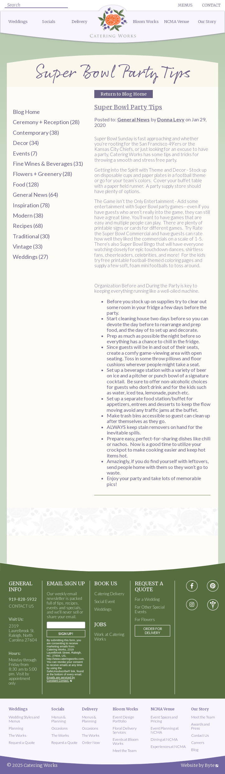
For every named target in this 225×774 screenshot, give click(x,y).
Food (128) (26, 184)
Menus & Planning (58, 719)
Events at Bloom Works (125, 741)
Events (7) (25, 153)
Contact (211, 5)
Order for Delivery (152, 631)
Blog (194, 750)
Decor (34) (26, 142)
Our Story (207, 21)
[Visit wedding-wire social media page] (212, 604)
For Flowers (145, 619)
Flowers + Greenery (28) (42, 173)
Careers (197, 742)
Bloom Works (146, 21)
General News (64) (35, 194)
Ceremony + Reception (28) (46, 122)
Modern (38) (28, 215)
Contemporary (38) (36, 132)
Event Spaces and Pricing (164, 719)
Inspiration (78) (31, 205)
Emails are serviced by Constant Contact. (61, 679)
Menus (185, 5)
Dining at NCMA (164, 739)
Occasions (59, 728)
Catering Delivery (109, 594)
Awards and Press (200, 726)
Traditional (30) (31, 236)
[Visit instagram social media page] (192, 604)
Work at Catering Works (109, 636)
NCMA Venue (176, 21)
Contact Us (200, 735)
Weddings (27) (30, 256)
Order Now (91, 742)
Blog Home (26, 111)
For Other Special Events (150, 609)
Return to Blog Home (124, 94)
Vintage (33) (28, 246)
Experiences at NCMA (168, 747)
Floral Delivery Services (125, 730)
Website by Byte (198, 765)
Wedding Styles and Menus (24, 719)
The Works (17, 735)
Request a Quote (22, 742)
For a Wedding (147, 599)
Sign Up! (66, 634)
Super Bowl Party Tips (128, 107)
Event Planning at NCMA (165, 730)
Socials (48, 21)
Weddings (18, 21)
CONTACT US (21, 606)
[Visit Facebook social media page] (192, 586)
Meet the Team (125, 751)
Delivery (79, 21)
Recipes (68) (28, 225)
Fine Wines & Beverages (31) (48, 163)
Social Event (104, 601)
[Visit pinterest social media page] (212, 586)
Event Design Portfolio (123, 719)
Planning (16, 728)
